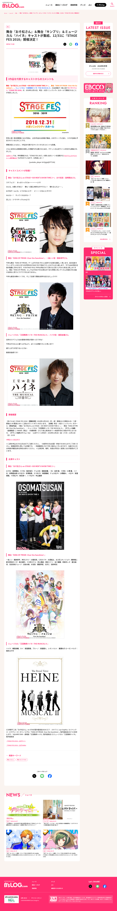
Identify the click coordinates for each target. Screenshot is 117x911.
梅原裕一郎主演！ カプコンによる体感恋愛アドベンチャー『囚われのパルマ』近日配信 (101, 157)
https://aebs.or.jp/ (76, 901)
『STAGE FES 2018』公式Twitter (18, 745)
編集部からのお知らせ (58, 888)
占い (90, 5)
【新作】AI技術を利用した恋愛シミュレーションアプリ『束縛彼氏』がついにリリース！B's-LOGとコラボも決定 (101, 211)
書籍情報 (73, 5)
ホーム (5, 13)
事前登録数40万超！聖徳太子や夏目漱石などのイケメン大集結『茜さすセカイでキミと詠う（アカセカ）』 (101, 129)
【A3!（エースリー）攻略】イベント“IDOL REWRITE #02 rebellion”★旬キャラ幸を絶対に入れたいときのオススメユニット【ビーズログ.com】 (60, 860)
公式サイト (10, 156)
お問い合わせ (24, 898)
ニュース (49, 5)
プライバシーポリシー (38, 898)
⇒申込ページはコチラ (14, 440)
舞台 (18, 13)
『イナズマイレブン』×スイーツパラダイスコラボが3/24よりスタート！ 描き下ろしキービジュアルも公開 (101, 239)
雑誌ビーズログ (61, 5)
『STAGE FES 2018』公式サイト (17, 741)
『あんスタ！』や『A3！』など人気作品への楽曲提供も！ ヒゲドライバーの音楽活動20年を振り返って (60, 827)
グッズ (82, 5)
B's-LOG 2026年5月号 (98, 66)
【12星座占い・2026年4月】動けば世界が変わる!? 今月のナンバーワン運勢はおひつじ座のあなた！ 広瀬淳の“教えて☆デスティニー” (23, 827)
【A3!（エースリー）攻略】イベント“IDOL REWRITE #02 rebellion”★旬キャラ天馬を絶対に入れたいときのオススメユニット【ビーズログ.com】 (23, 860)
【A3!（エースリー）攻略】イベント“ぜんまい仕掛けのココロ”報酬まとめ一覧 (100, 183)
